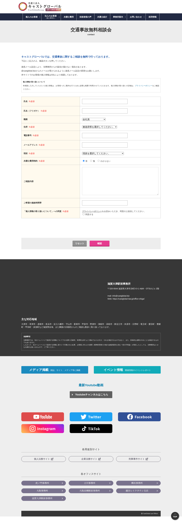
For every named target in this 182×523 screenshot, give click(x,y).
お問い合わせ (136, 17)
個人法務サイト (42, 465)
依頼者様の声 (85, 17)
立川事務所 (89, 489)
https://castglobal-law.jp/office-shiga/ (128, 304)
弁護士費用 (69, 17)
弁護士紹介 (102, 17)
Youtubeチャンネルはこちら (91, 401)
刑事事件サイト (137, 465)
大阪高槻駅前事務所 (89, 497)
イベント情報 (127, 376)
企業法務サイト (89, 465)
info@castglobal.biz (121, 301)
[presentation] (91, 233)
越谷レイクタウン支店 (137, 497)
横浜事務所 (137, 489)
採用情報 (153, 17)
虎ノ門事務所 (42, 489)
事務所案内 (118, 17)
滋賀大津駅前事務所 (42, 504)
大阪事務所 (42, 497)
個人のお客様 (32, 17)
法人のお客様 (51, 17)
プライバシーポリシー (143, 86)
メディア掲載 (54, 376)
